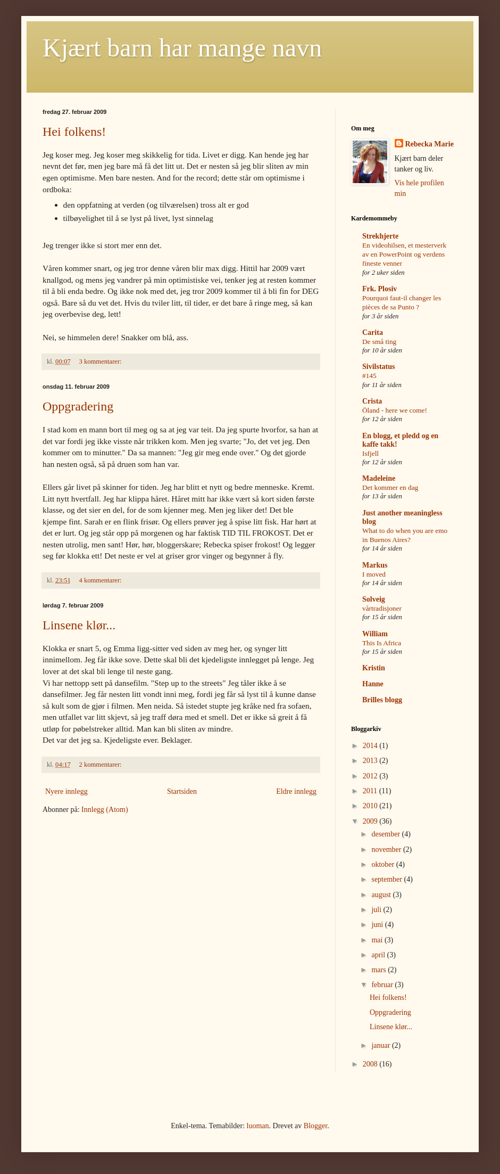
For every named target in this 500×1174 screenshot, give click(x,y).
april (379, 955)
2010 (371, 806)
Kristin (373, 668)
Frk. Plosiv (379, 289)
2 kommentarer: (101, 764)
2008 (371, 1064)
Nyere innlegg (66, 791)
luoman (258, 1126)
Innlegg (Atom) (104, 810)
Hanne (373, 684)
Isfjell (370, 453)
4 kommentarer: (101, 580)
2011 (371, 791)
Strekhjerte (380, 236)
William (375, 634)
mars (379, 970)
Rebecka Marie (429, 144)
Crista (372, 401)
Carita (372, 332)
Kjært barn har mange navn (182, 48)
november (387, 849)
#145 (369, 376)
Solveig (373, 599)
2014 (371, 746)
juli (377, 910)
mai (378, 940)
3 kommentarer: (101, 361)
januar (381, 1045)
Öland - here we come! (394, 410)
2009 (371, 821)
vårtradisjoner (382, 608)
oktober (383, 864)
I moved (374, 574)
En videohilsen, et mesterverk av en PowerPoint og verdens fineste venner (404, 254)
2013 (371, 761)
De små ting (379, 342)
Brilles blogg (382, 700)
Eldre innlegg (296, 791)
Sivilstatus (378, 367)
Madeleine (378, 478)
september (387, 879)
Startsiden (182, 791)
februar (383, 985)
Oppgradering (78, 406)
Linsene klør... (79, 625)
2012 (371, 776)
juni (378, 925)
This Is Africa (381, 643)
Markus (374, 565)
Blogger (315, 1126)
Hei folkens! (74, 131)
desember (386, 834)
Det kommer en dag (390, 487)
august (382, 895)
